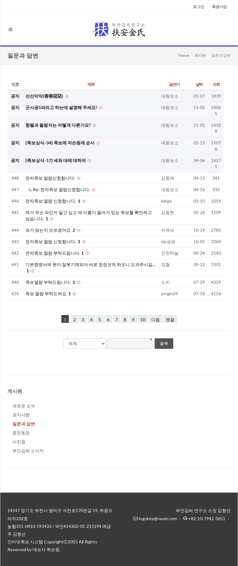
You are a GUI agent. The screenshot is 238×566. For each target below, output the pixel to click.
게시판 (200, 55)
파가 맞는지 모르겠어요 (50, 230)
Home (183, 55)
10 (142, 319)
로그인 (198, 6)
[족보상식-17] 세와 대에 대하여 (56, 160)
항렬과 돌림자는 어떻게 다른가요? (58, 125)
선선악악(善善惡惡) (44, 96)
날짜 (199, 84)
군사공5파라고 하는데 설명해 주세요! (61, 107)
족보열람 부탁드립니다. (50, 282)
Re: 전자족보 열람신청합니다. (62, 189)
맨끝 (170, 319)
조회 (216, 84)
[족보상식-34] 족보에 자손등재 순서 (60, 142)
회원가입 (219, 6)
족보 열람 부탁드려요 (48, 293)
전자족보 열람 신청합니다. (53, 201)
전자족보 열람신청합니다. (50, 178)
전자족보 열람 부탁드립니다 (55, 253)
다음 (155, 319)
